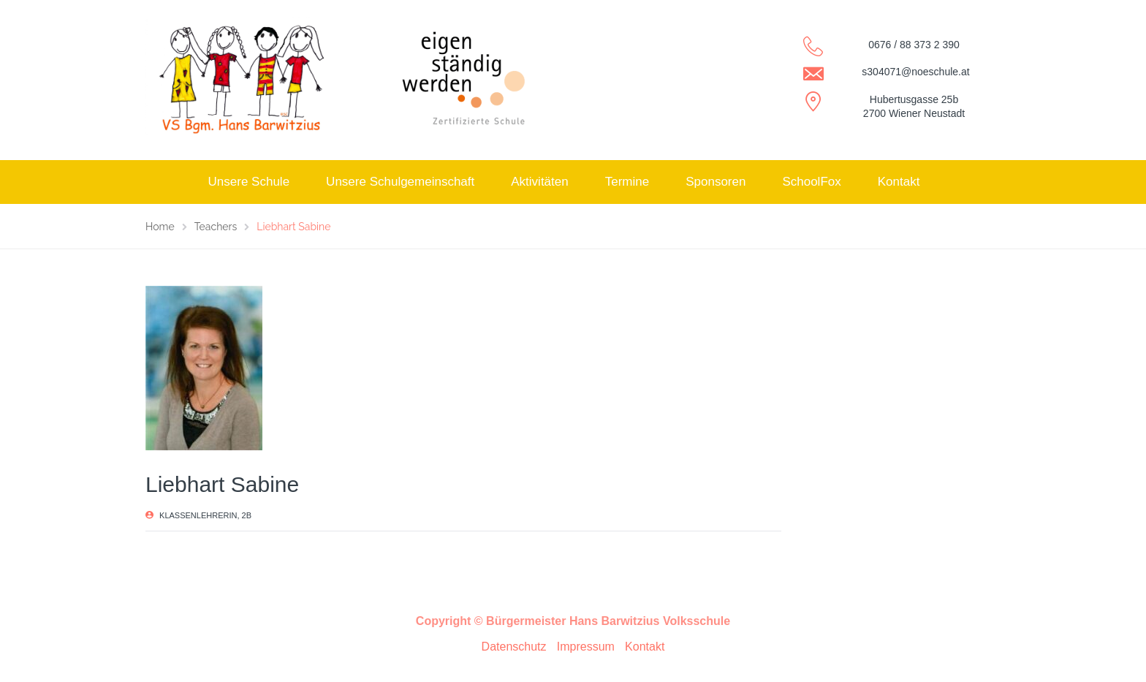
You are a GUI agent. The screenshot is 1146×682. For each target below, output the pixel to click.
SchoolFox (811, 182)
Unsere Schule (249, 182)
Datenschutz (514, 646)
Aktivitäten (539, 182)
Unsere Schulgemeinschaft (400, 182)
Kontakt (899, 182)
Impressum (586, 646)
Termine (627, 182)
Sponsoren (715, 182)
